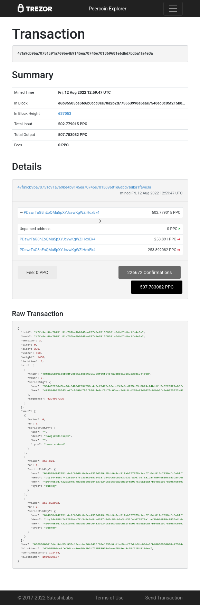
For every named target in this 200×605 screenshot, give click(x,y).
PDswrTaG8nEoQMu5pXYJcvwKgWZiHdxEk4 (61, 212)
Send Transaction (163, 598)
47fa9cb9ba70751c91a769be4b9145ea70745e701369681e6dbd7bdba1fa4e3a (84, 187)
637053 (64, 113)
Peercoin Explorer (107, 8)
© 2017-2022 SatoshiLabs (46, 598)
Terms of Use (109, 598)
